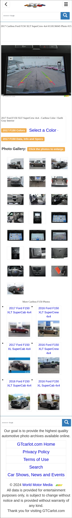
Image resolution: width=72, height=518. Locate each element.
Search (36, 467)
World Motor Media (37, 485)
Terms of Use (36, 459)
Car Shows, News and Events (36, 474)
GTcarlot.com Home (36, 444)
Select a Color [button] (43, 130)
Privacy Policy (36, 451)
